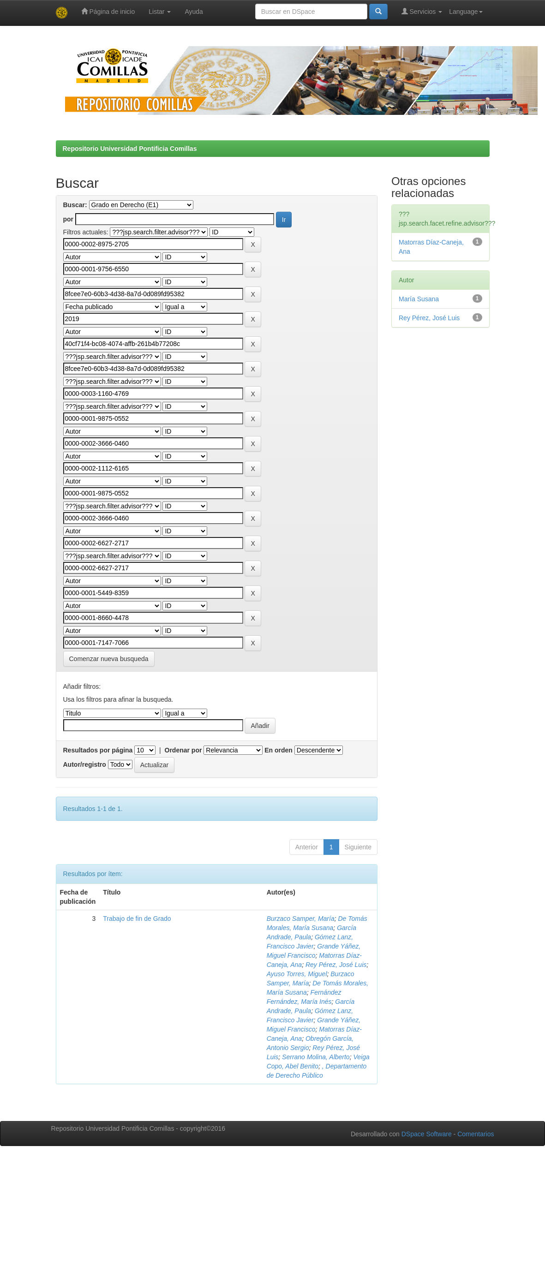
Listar (160, 11)
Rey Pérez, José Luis (335, 964)
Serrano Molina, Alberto (316, 1057)
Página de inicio (108, 11)
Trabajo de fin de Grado (137, 918)
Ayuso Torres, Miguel (297, 974)
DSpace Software (426, 1134)
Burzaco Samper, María (301, 918)
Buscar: (75, 205)
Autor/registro (84, 764)
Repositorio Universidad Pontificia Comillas (130, 148)
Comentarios (475, 1134)
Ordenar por (183, 750)
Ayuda (194, 11)
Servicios (422, 11)
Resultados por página (98, 750)
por (68, 219)
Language (465, 11)
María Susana (419, 299)
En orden (278, 750)
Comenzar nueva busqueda (109, 658)
